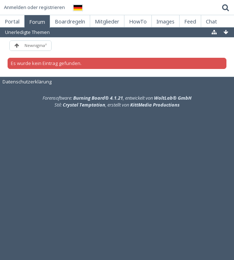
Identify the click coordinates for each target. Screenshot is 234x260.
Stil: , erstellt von (117, 104)
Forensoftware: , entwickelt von (117, 98)
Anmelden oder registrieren (34, 7)
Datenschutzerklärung (27, 81)
